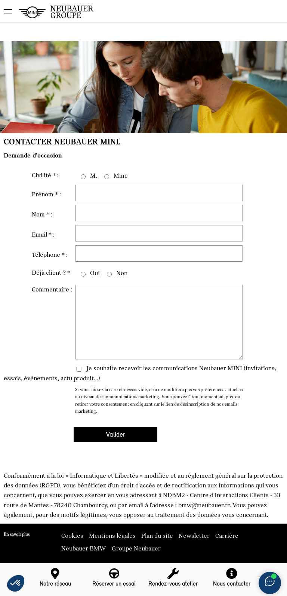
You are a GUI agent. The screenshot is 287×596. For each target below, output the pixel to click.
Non (121, 273)
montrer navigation (6, 6)
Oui (95, 273)
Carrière (226, 536)
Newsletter (194, 536)
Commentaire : (52, 289)
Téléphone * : (50, 255)
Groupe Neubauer (136, 548)
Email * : (43, 234)
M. (93, 176)
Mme (121, 176)
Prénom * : (46, 194)
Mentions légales (112, 536)
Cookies (72, 536)
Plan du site (157, 536)
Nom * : (42, 214)
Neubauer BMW (83, 548)
